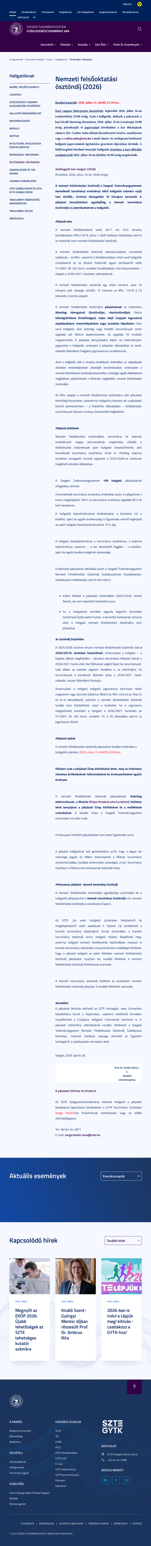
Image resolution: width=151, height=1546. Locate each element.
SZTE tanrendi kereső (67, 1475)
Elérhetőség (15, 1436)
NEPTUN (14, 136)
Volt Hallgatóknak (85, 12)
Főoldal (12, 12)
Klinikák (13, 1498)
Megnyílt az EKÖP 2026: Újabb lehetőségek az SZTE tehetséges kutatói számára (29, 1329)
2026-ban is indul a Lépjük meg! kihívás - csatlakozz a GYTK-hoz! (120, 1321)
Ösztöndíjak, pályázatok (81, 59)
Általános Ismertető (20, 1430)
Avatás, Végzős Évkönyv (24, 87)
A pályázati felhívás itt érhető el (75, 1091)
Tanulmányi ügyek (21, 211)
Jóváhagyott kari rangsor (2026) (75, 169)
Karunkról (47, 44)
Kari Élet (100, 44)
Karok (49, 59)
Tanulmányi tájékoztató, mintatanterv (24, 201)
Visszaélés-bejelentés (71, 1523)
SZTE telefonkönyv (65, 1469)
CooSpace (15, 94)
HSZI (58, 1447)
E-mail (59, 1464)
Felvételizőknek (29, 12)
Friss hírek (21, 1301)
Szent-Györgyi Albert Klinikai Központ (29, 1493)
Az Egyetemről (16, 59)
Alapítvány (15, 1441)
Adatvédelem (46, 1523)
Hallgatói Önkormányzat (25, 113)
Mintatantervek (19, 121)
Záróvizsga (16, 218)
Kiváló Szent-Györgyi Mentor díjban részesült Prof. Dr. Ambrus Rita (74, 1324)
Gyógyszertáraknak (108, 12)
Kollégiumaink (16, 1467)
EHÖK (58, 1441)
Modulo (14, 128)
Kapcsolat (23, 17)
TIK (57, 1436)
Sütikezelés (27, 1523)
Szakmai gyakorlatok (22, 181)
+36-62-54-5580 (117, 1460)
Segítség (137, 1523)
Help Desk (60, 1486)
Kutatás (83, 44)
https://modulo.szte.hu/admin (109, 802)
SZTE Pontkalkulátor (66, 1452)
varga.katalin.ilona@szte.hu (82, 1135)
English (127, 4)
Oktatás (65, 44)
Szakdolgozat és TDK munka (22, 171)
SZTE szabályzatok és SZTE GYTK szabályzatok (25, 190)
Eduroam (60, 1480)
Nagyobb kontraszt (139, 4)
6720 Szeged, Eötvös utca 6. (122, 1454)
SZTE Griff (61, 1458)
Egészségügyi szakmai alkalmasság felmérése (24, 104)
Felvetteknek (48, 12)
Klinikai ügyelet (17, 1504)
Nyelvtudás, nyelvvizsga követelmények (25, 145)
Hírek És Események (126, 44)
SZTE (58, 1430)
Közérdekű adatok (99, 1523)
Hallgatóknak (65, 12)
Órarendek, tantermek (24, 154)
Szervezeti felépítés (35, 59)
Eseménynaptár (114, 1176)
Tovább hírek (116, 1240)
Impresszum (120, 1523)
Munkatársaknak (130, 12)
